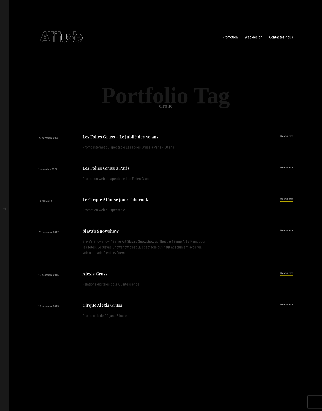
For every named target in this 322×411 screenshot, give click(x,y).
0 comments (286, 136)
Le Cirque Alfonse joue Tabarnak (115, 199)
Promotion (230, 37)
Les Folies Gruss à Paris (106, 168)
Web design (253, 37)
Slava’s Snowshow (100, 230)
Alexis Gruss (95, 273)
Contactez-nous (281, 37)
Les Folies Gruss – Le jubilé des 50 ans (121, 136)
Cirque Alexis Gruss (102, 305)
